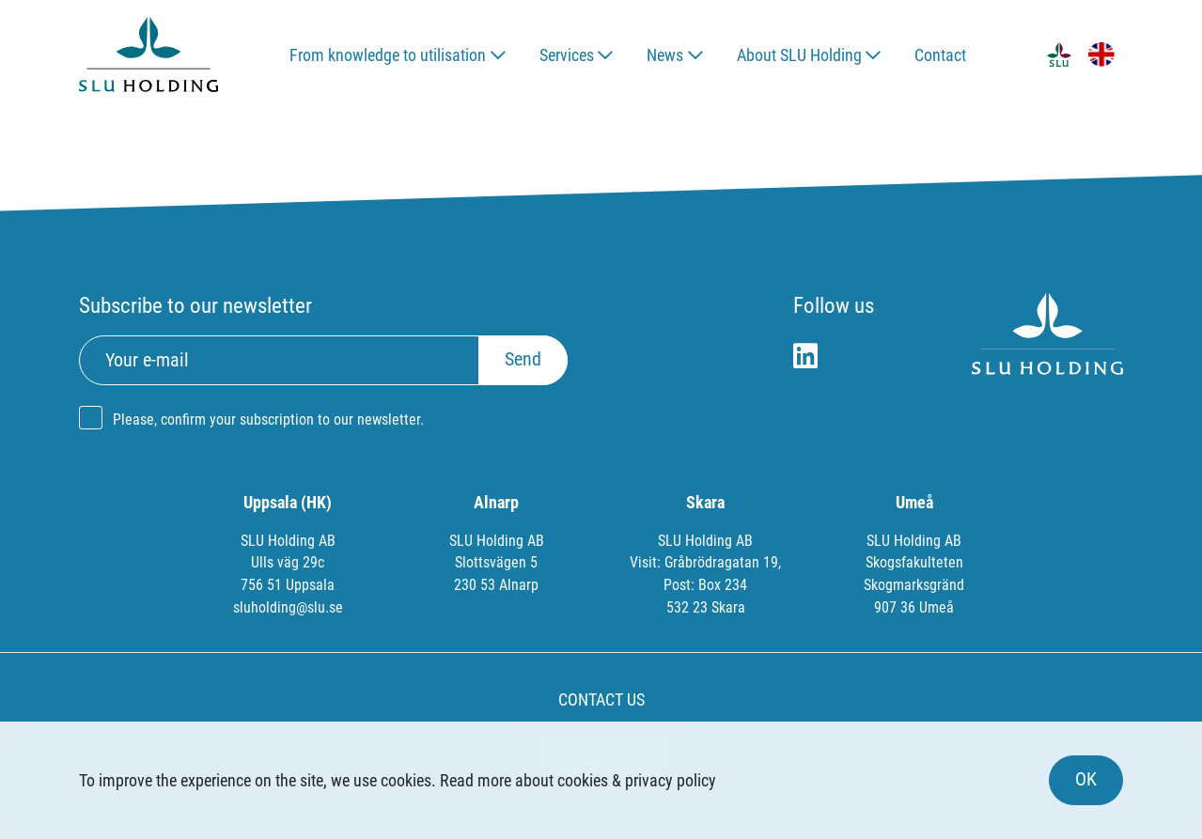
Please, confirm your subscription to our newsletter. (268, 419)
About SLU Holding (799, 55)
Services (566, 55)
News (665, 55)
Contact (940, 55)
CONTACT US (601, 699)
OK (1086, 779)
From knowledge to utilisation (387, 55)
